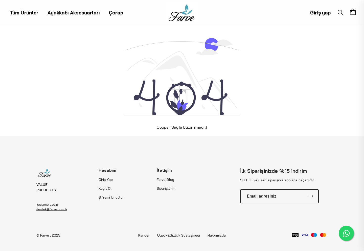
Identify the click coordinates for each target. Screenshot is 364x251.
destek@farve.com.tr (51, 209)
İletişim (164, 170)
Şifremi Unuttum (112, 197)
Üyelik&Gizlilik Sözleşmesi (178, 235)
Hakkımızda (217, 235)
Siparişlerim (166, 188)
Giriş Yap (106, 179)
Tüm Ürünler (24, 13)
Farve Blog (165, 179)
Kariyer (144, 235)
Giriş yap (320, 13)
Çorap (116, 13)
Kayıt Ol (105, 188)
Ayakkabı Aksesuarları (74, 13)
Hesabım (107, 170)
